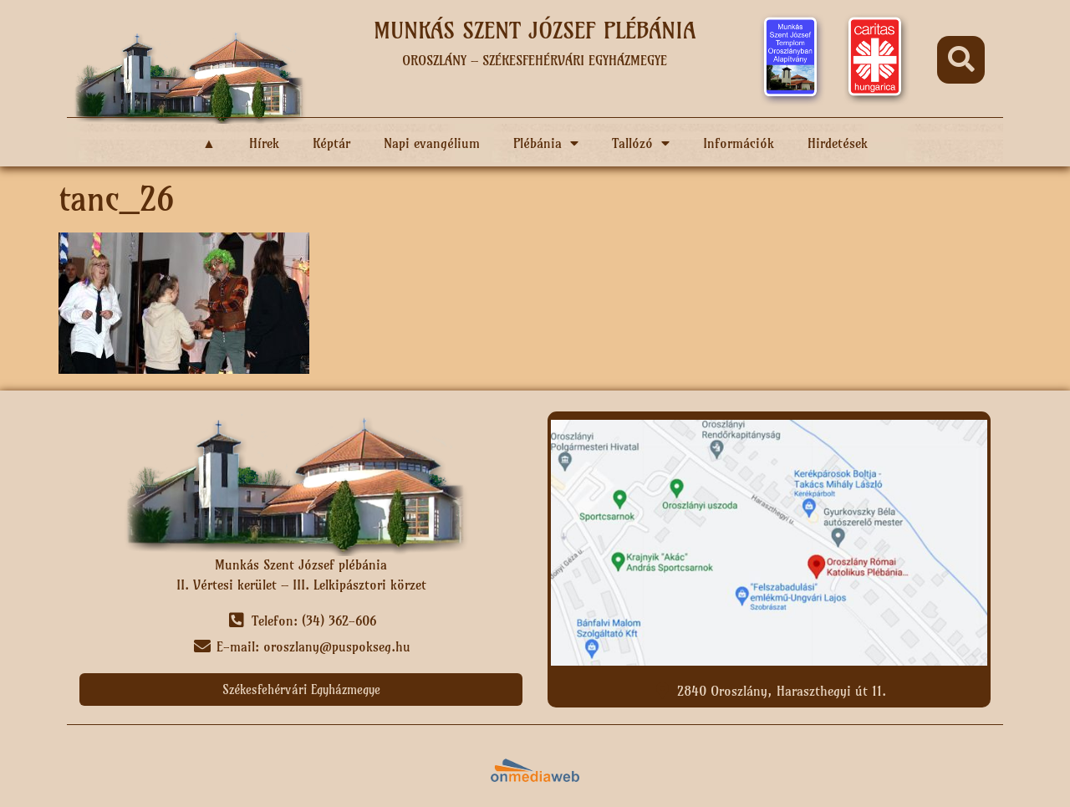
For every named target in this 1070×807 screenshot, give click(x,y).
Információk (738, 143)
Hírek (264, 143)
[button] (961, 60)
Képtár (331, 143)
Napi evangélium (432, 143)
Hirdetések (838, 143)
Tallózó (641, 143)
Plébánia (545, 143)
